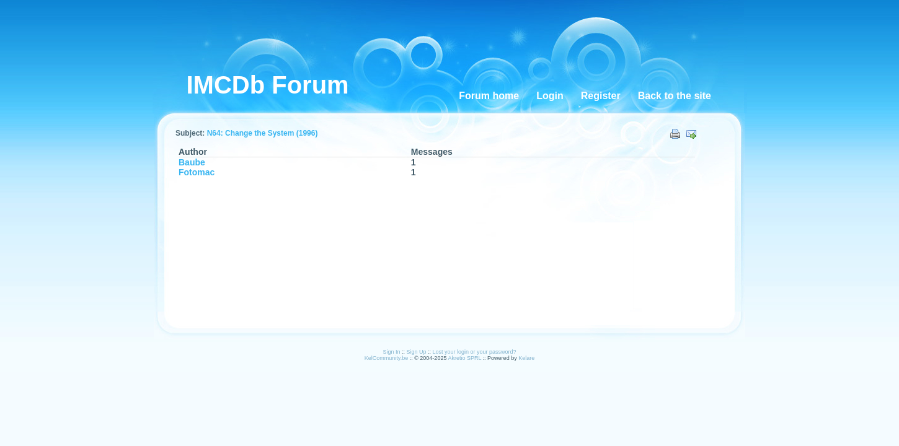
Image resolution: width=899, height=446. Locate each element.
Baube (192, 162)
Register (601, 95)
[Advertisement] (458, 37)
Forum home (489, 95)
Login (550, 95)
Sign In (391, 352)
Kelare (526, 358)
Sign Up (416, 352)
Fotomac (197, 172)
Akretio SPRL (465, 358)
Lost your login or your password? (474, 352)
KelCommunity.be (387, 358)
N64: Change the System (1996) (262, 133)
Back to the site (674, 95)
